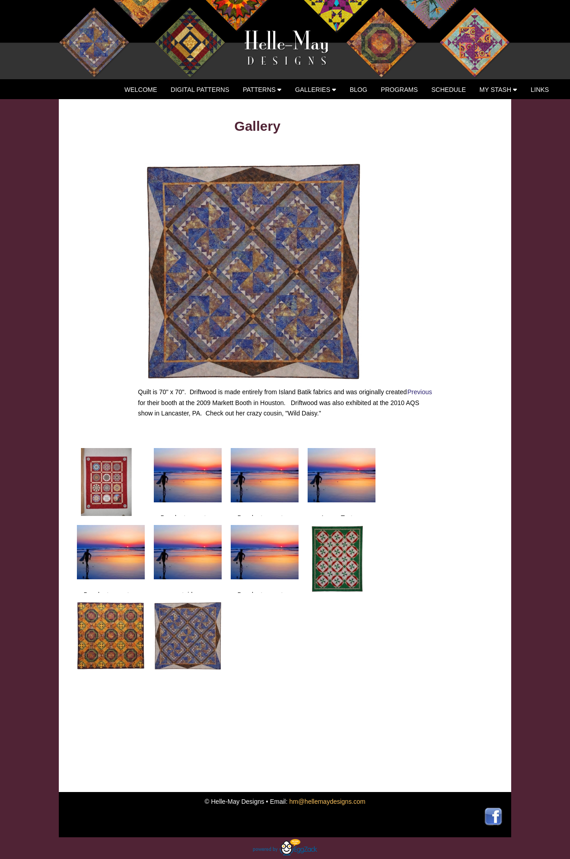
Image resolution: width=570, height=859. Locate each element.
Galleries (315, 89)
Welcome (140, 89)
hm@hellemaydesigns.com (327, 801)
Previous (420, 392)
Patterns (262, 89)
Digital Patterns (200, 89)
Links (540, 89)
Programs (399, 89)
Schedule (449, 89)
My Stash (498, 89)
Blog (358, 89)
